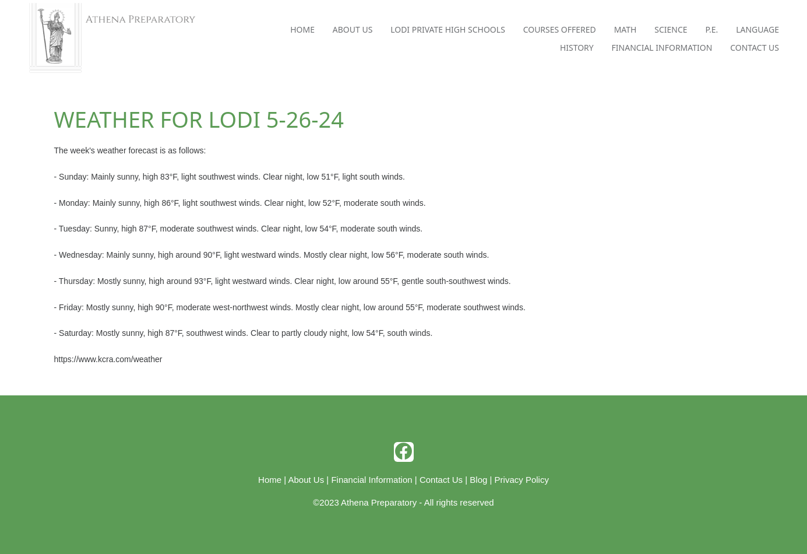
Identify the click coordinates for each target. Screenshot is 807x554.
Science (670, 29)
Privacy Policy (522, 480)
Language (757, 29)
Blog (478, 480)
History (577, 47)
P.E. (711, 29)
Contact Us (754, 47)
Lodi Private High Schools (447, 29)
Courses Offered (559, 29)
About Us (353, 29)
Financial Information (662, 47)
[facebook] (404, 452)
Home (302, 29)
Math (625, 29)
